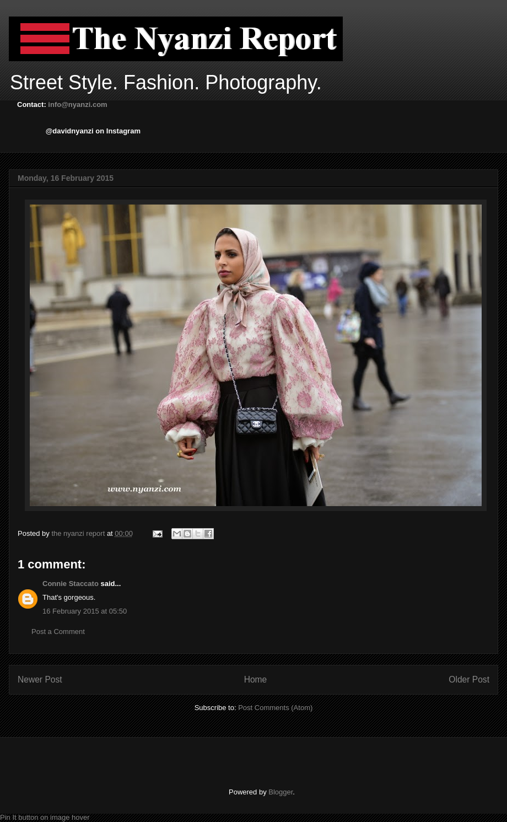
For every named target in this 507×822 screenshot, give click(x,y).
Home (255, 679)
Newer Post (40, 679)
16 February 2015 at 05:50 (84, 611)
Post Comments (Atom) (275, 707)
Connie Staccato (70, 583)
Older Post (469, 679)
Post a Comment (58, 631)
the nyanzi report (78, 533)
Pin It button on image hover (45, 817)
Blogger (280, 792)
